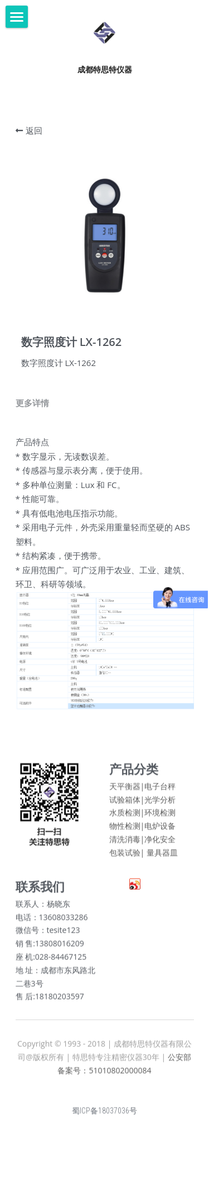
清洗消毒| (127, 842)
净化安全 (160, 842)
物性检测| (127, 829)
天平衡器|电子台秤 (142, 789)
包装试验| (127, 856)
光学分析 (160, 803)
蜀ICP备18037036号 (104, 1114)
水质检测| (127, 816)
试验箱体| (127, 803)
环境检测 (160, 816)
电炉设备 (160, 829)
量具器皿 (162, 856)
